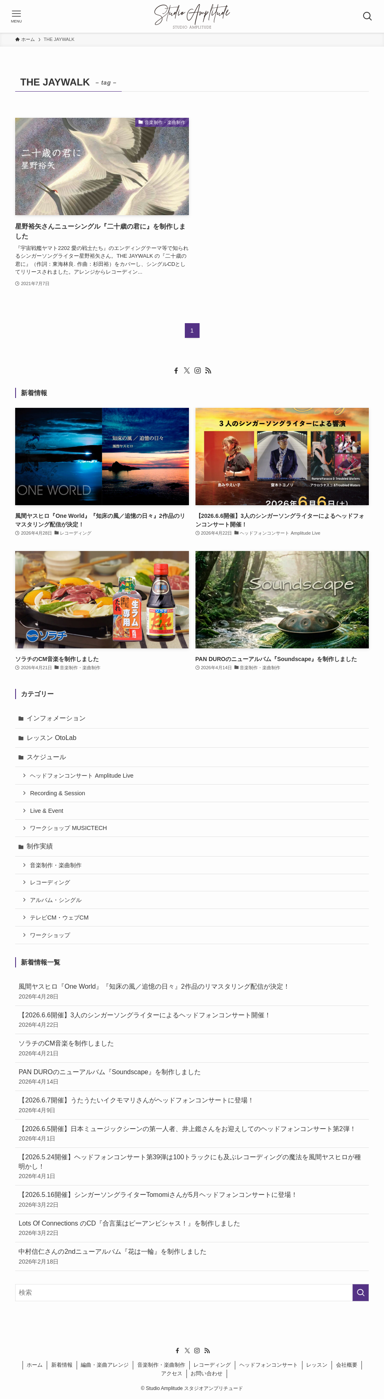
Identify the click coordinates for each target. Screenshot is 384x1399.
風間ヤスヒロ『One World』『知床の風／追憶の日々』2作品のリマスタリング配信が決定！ (191, 992)
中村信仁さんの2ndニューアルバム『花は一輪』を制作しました (191, 1257)
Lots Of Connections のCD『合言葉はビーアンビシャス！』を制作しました (191, 1228)
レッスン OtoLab (51, 737)
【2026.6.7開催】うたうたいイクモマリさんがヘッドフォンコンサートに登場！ (191, 1105)
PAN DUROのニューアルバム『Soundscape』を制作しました (191, 1077)
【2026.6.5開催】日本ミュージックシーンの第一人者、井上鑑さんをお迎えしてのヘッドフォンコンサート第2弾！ (191, 1134)
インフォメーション (56, 718)
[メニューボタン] (16, 16)
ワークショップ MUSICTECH (68, 828)
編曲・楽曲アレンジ (105, 1365)
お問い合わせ (207, 1373)
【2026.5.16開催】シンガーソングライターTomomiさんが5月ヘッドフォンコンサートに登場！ (191, 1200)
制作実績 (40, 846)
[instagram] (197, 371)
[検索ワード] (191, 1292)
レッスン (316, 1365)
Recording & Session (57, 793)
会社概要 (346, 1365)
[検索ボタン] (367, 16)
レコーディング (50, 882)
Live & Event (46, 810)
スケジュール (46, 756)
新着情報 (62, 1365)
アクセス (171, 1373)
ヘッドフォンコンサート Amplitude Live (81, 775)
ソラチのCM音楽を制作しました (191, 1048)
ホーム (35, 1365)
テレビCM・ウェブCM (59, 917)
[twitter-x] (187, 371)
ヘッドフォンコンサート (268, 1365)
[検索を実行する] (360, 1292)
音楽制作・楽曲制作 (56, 865)
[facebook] (176, 371)
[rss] (208, 371)
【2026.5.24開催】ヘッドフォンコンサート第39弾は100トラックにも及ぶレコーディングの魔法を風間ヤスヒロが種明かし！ (191, 1167)
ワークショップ (50, 935)
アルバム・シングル (56, 900)
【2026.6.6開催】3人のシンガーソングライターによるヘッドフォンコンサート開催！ (191, 1020)
